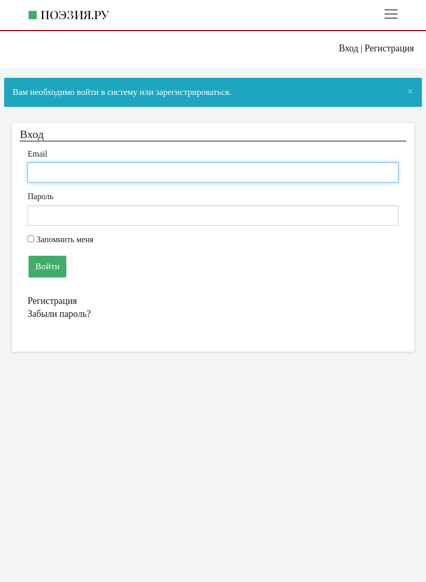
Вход (349, 48)
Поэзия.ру (74, 14)
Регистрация (389, 48)
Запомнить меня (64, 239)
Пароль (40, 196)
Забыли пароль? (59, 314)
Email (37, 153)
